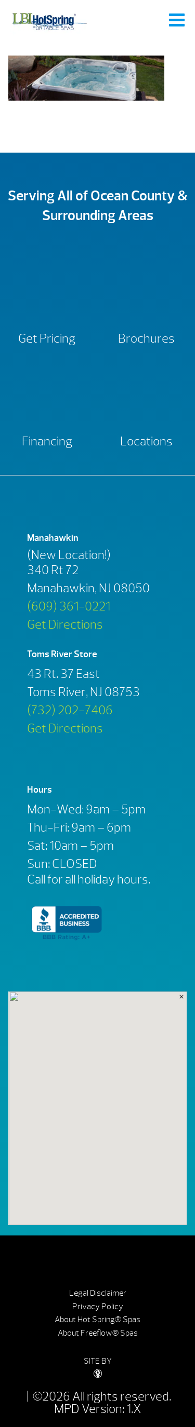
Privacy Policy (97, 1306)
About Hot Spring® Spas (97, 1319)
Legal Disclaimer (97, 1293)
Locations (146, 441)
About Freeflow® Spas (98, 1333)
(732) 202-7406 (70, 710)
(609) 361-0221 (68, 606)
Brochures (146, 338)
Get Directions (65, 624)
